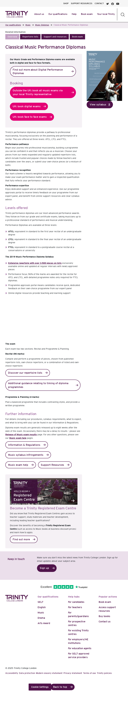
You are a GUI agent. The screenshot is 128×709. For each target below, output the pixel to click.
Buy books (104, 616)
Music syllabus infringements (25, 454)
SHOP (65, 3)
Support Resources (52, 464)
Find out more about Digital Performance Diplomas (38, 71)
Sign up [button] (44, 568)
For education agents (79, 648)
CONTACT (99, 3)
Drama (41, 618)
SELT (40, 602)
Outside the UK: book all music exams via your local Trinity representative (38, 92)
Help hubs (74, 596)
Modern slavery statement (49, 673)
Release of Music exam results (21, 434)
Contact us (104, 621)
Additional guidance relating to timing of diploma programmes (38, 385)
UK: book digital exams (26, 106)
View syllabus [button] (98, 104)
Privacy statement (72, 673)
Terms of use (89, 673)
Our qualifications (48, 596)
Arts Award (44, 623)
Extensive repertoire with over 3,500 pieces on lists (35, 263)
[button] (12, 36)
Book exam (105, 602)
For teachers (75, 607)
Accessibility (11, 673)
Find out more (21, 539)
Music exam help (17, 438)
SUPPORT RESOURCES (81, 3)
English (42, 607)
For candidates (76, 602)
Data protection (27, 673)
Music (41, 612)
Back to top (60, 687)
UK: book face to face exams (30, 116)
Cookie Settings (40, 687)
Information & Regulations (24, 444)
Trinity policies (104, 673)
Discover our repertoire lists (25, 372)
